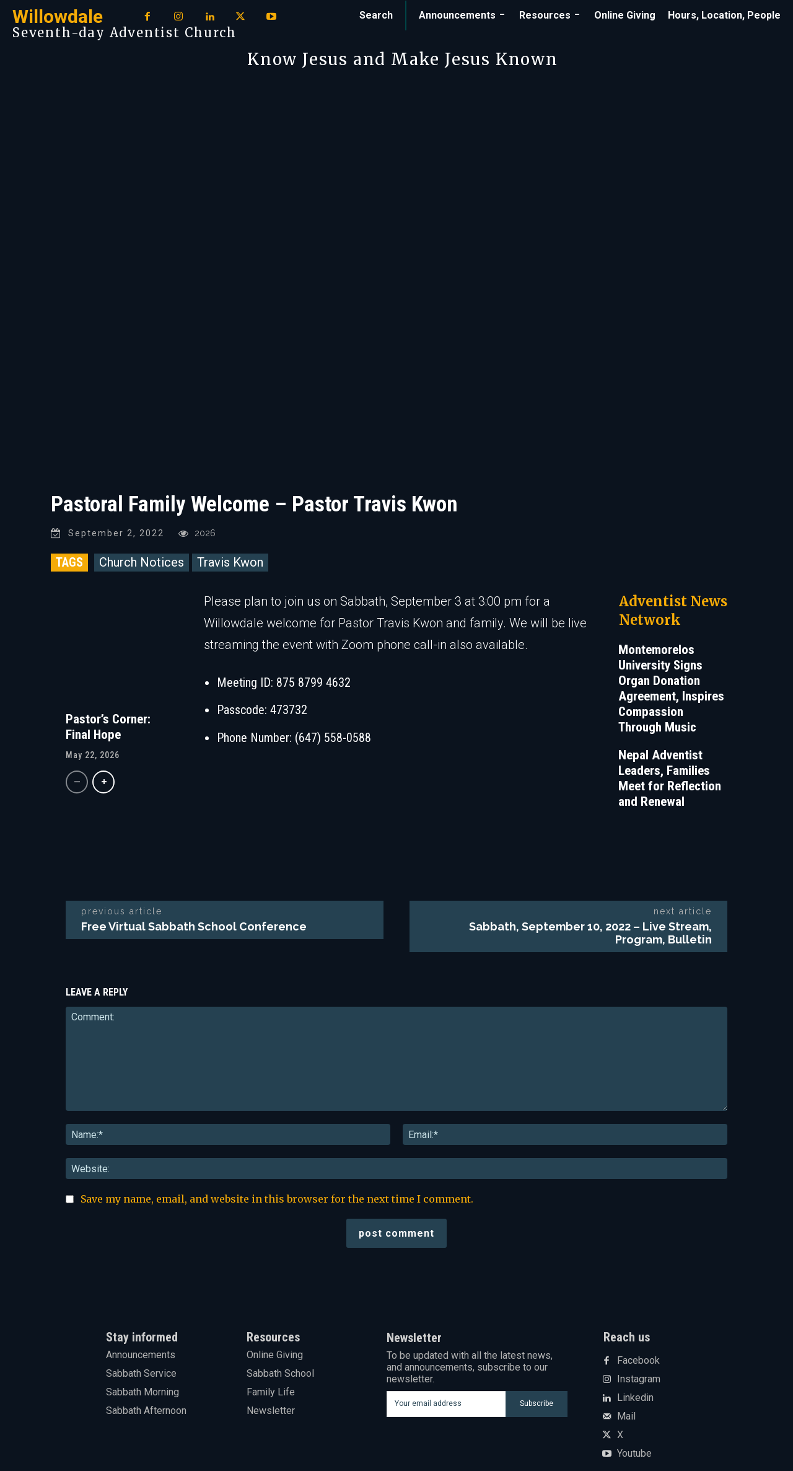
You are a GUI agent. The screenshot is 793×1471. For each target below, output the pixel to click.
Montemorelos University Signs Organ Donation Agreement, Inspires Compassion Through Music (671, 688)
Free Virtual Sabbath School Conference (194, 926)
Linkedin (635, 1398)
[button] (376, 15)
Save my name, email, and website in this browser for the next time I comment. (277, 1199)
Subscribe (536, 1403)
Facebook (638, 1361)
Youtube (634, 1454)
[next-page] (103, 782)
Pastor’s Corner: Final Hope (108, 727)
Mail (626, 1416)
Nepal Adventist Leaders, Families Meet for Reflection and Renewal (669, 778)
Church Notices (141, 562)
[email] (446, 1404)
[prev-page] (77, 782)
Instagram (638, 1379)
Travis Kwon (230, 562)
